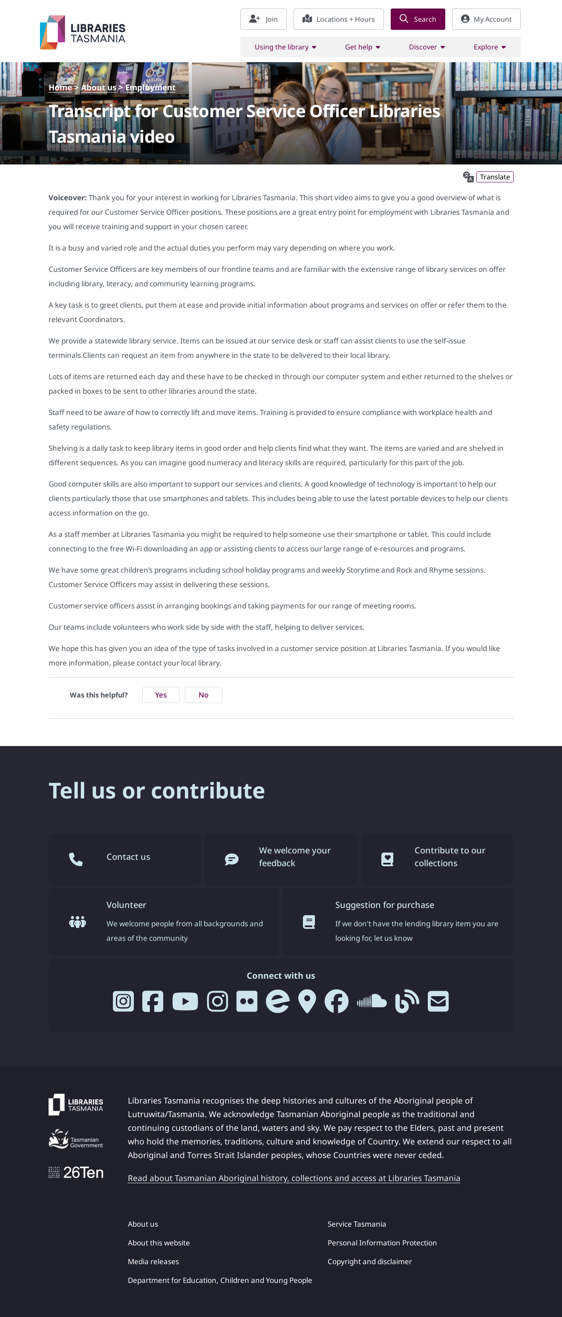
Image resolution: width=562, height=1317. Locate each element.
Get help (358, 47)
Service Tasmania (357, 1224)
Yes (161, 695)
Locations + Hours (339, 19)
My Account (486, 19)
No (203, 695)
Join (263, 19)
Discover (423, 47)
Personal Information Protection (382, 1243)
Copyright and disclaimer (370, 1261)
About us (98, 87)
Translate (495, 177)
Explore (486, 47)
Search (418, 19)
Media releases (153, 1261)
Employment (150, 87)
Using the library (281, 47)
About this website (159, 1243)
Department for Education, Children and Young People (220, 1280)
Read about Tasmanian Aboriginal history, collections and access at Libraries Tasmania (294, 1178)
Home (60, 87)
